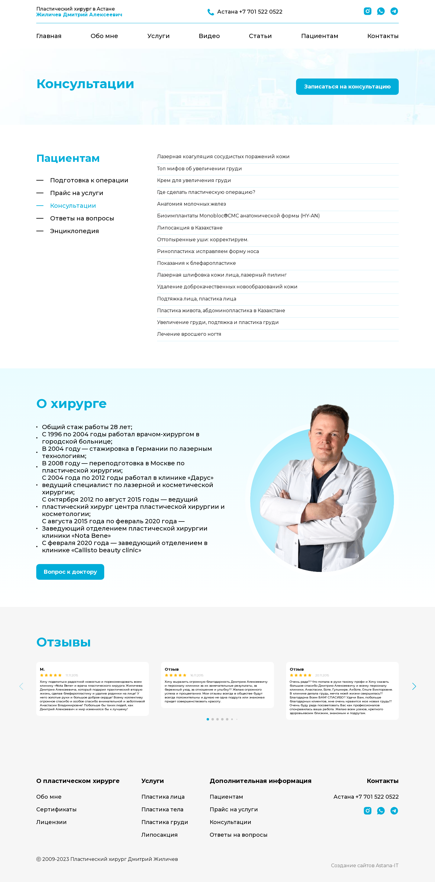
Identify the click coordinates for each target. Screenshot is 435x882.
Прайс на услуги (76, 193)
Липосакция (159, 835)
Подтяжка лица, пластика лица (196, 299)
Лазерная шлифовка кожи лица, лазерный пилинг (222, 275)
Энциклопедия (74, 231)
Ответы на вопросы (82, 218)
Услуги (158, 36)
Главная (49, 36)
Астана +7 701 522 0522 (366, 797)
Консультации (73, 205)
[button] (208, 719)
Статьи (260, 36)
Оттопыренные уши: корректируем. (202, 239)
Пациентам (319, 36)
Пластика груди (164, 822)
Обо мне (104, 36)
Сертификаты (56, 809)
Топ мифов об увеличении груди (199, 169)
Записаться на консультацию (347, 86)
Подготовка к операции (89, 180)
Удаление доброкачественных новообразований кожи (227, 287)
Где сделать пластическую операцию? (206, 192)
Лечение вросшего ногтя (189, 334)
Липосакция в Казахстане (190, 228)
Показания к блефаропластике (196, 263)
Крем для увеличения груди (194, 180)
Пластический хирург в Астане (79, 12)
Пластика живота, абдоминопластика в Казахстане (221, 310)
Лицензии (51, 822)
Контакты (383, 36)
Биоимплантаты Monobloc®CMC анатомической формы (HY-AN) (238, 216)
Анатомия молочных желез (191, 204)
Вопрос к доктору (70, 572)
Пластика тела (162, 809)
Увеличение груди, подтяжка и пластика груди (218, 322)
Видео (209, 36)
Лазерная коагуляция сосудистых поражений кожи (223, 156)
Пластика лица (163, 797)
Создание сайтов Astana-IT (365, 865)
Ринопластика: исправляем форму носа (208, 251)
